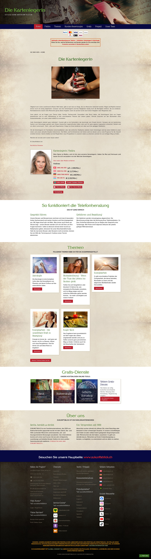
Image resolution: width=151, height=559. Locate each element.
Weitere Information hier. (98, 545)
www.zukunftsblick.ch (98, 457)
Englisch (79, 499)
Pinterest (107, 509)
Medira (47, 26)
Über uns (56, 486)
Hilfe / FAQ (56, 483)
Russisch (79, 505)
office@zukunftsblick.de (39, 488)
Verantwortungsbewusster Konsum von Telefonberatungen (86, 483)
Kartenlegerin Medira (59, 474)
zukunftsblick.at (108, 478)
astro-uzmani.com (108, 485)
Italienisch (79, 502)
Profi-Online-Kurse (36, 522)
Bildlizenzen (57, 498)
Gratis (89, 26)
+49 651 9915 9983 (38, 480)
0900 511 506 (61, 171)
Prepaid (98, 26)
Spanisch (79, 514)
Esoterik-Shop (107, 488)
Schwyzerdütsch (81, 508)
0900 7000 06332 (63, 174)
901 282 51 (61, 178)
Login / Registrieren (36, 508)
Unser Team (110, 26)
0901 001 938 (61, 168)
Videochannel (62, 531)
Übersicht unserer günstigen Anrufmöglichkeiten (85, 472)
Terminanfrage (58, 192)
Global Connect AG (55, 549)
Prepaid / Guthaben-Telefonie (75, 182)
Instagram (108, 503)
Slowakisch (79, 511)
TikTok (107, 524)
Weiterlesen (37, 289)
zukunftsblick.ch (108, 471)
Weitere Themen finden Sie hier (41, 360)
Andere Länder (60, 182)
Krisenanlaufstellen (64, 520)
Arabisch (79, 496)
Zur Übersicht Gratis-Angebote (108, 399)
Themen (57, 26)
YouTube (107, 519)
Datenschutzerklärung (60, 489)
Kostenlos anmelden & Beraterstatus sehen (75, 44)
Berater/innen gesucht (37, 519)
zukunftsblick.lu (108, 481)
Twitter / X (108, 514)
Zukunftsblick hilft (64, 510)
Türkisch (78, 517)
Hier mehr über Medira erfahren (64, 160)
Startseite (56, 471)
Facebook (108, 498)
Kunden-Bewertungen (74, 26)
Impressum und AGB (59, 492)
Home (38, 26)
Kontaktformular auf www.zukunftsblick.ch (36, 494)
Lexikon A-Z (62, 515)
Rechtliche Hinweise (36, 145)
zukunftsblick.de (108, 474)
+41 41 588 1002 (37, 477)
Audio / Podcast (63, 525)
